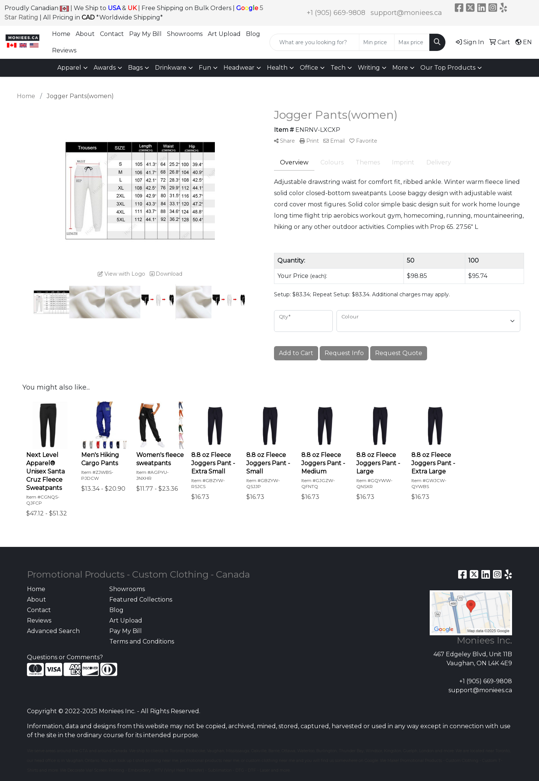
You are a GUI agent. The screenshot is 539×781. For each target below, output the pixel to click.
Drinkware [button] (170, 67)
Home (61, 33)
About (85, 33)
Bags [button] (135, 67)
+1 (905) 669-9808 (336, 13)
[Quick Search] (314, 42)
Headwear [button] (239, 67)
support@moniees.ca (406, 13)
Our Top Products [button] (447, 67)
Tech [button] (338, 67)
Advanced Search (53, 631)
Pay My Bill (145, 33)
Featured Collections (140, 599)
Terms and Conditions (141, 641)
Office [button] (309, 67)
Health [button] (277, 67)
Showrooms (184, 33)
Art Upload (224, 33)
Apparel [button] (69, 67)
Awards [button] (105, 67)
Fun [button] (205, 67)
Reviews (64, 50)
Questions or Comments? (65, 657)
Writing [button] (369, 67)
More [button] (400, 67)
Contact (112, 33)
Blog (253, 33)
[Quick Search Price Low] (377, 42)
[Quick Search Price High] (412, 42)
